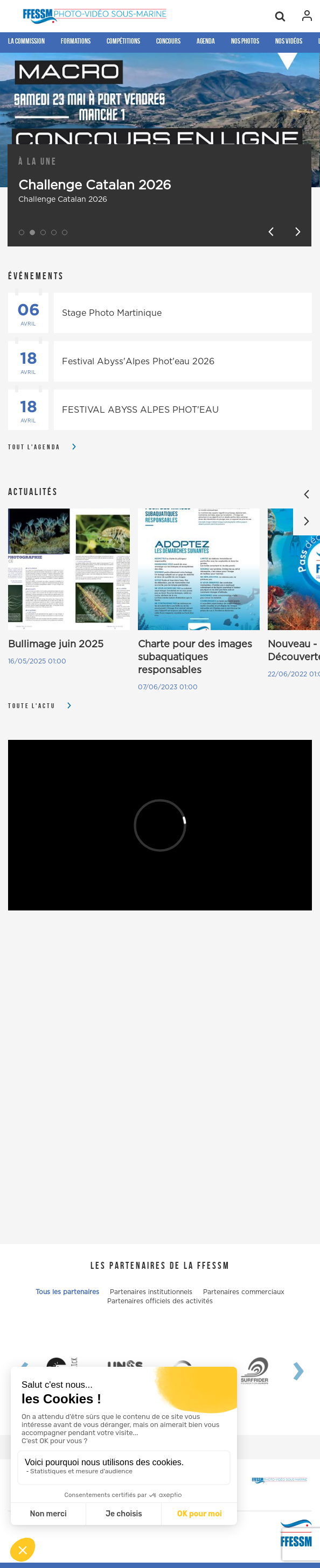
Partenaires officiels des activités (160, 1301)
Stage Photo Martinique (112, 313)
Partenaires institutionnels (151, 1292)
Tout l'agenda (34, 447)
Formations (76, 41)
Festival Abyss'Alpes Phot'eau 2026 (138, 361)
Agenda (206, 41)
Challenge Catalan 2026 (94, 185)
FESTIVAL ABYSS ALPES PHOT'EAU (140, 410)
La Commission (26, 41)
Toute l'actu (31, 706)
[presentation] (290, 1370)
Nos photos (245, 41)
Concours (168, 41)
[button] (21, 232)
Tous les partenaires (67, 1292)
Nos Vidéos (288, 41)
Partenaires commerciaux (243, 1292)
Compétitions (123, 41)
